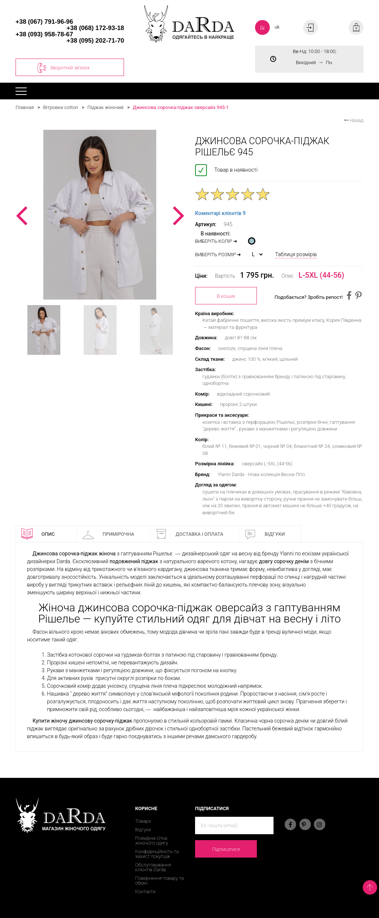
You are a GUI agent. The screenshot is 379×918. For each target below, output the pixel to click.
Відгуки (265, 533)
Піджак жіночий (105, 107)
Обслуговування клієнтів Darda (153, 867)
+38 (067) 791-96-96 (44, 22)
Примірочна (108, 533)
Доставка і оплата (189, 533)
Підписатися (226, 849)
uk (277, 27)
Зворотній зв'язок (63, 68)
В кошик (226, 296)
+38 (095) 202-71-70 (95, 40)
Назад (353, 120)
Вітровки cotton (60, 107)
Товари (143, 821)
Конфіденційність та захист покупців (156, 854)
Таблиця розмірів (295, 254)
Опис (38, 533)
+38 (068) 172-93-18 (95, 28)
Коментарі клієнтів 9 (220, 213)
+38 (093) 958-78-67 (44, 34)
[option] (100, 215)
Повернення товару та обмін (159, 880)
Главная (25, 107)
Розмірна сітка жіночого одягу (151, 840)
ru (262, 27)
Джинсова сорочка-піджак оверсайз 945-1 (181, 107)
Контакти (145, 891)
